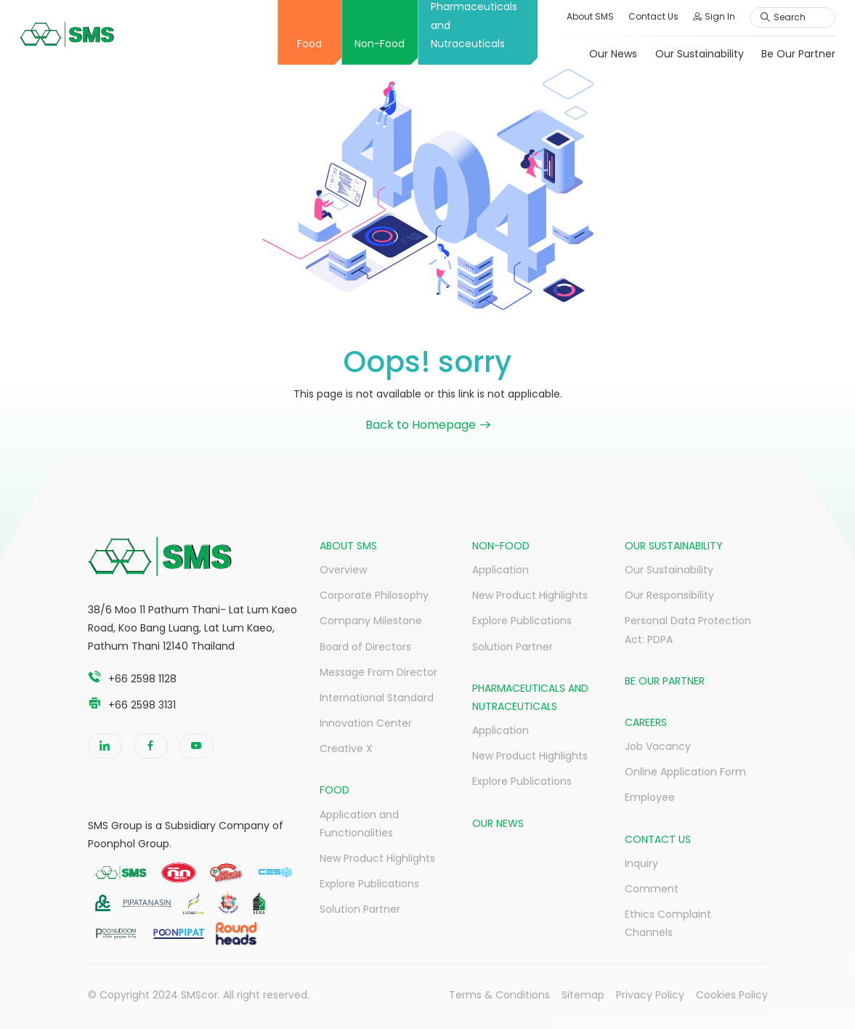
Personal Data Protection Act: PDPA (688, 629)
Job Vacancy (658, 746)
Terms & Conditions (499, 995)
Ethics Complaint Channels (668, 923)
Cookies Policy (732, 995)
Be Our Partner (786, 54)
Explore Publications (369, 883)
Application (500, 569)
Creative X (346, 748)
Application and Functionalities (359, 823)
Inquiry (641, 863)
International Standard (377, 697)
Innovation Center (366, 723)
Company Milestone (371, 620)
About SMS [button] (577, 16)
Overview (343, 569)
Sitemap (583, 995)
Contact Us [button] (641, 16)
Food (297, 43)
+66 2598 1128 (142, 678)
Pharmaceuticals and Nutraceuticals (461, 25)
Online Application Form (685, 771)
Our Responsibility (669, 595)
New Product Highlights (377, 858)
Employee (650, 797)
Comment (651, 888)
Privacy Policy (650, 995)
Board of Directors (365, 646)
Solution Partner (360, 909)
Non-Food (367, 43)
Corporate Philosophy (374, 595)
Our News (600, 54)
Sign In (702, 16)
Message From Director (378, 672)
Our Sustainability (686, 54)
